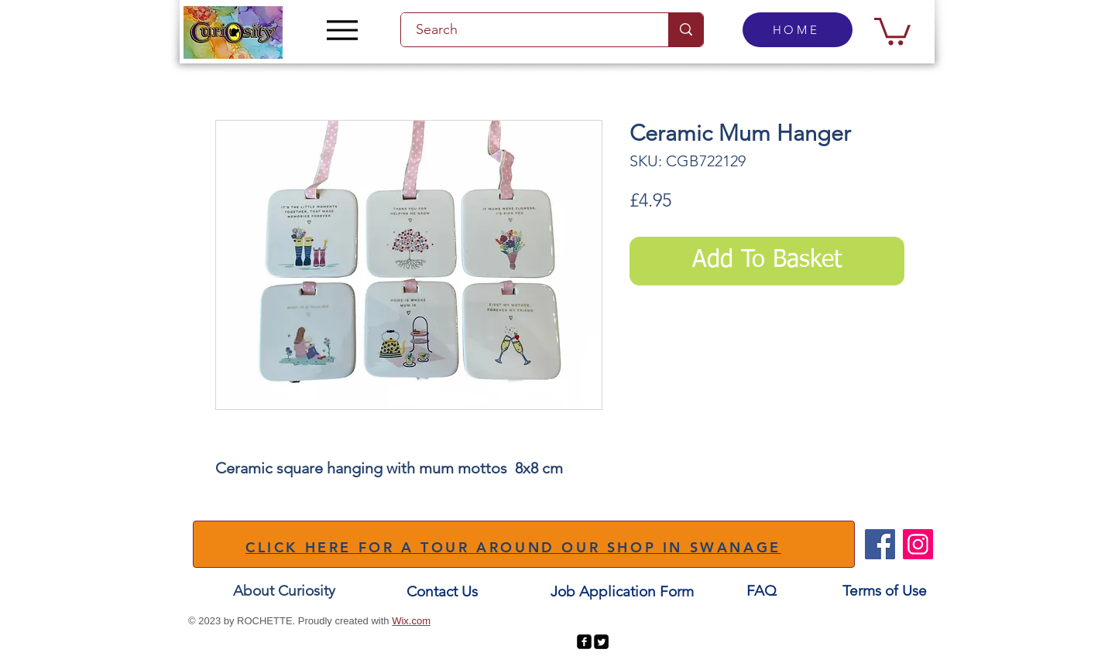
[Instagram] (918, 544)
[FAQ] (761, 590)
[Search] (526, 29)
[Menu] (341, 29)
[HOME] (798, 29)
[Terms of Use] (884, 590)
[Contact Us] (442, 591)
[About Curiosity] (284, 590)
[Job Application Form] (622, 591)
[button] (892, 30)
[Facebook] (880, 544)
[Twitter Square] (601, 641)
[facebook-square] (584, 641)
